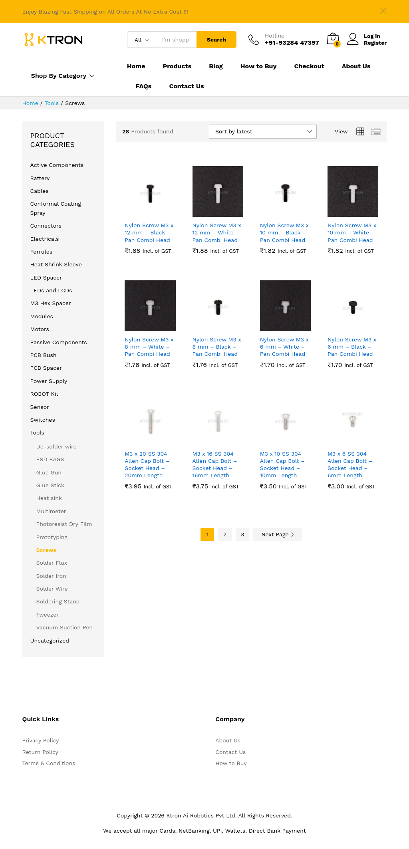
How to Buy (258, 66)
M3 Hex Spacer (50, 303)
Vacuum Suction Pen (64, 627)
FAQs (144, 86)
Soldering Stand (58, 601)
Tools (37, 432)
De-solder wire (56, 446)
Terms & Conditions (48, 763)
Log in (363, 36)
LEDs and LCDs (51, 290)
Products (177, 66)
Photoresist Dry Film (64, 524)
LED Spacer (46, 277)
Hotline (274, 35)
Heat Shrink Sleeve (56, 264)
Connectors (46, 225)
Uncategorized (49, 640)
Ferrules (41, 251)
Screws (46, 550)
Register (375, 43)
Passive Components (58, 342)
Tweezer (47, 614)
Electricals (44, 239)
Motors (39, 329)
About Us (356, 66)
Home (136, 66)
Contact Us (186, 86)
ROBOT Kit (44, 394)
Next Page (277, 534)
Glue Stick (50, 485)
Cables (39, 191)
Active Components (57, 165)
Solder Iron (51, 576)
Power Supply (49, 381)
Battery (40, 178)
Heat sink (49, 498)
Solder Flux (52, 562)
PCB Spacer (46, 368)
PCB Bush (43, 355)
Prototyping (52, 537)
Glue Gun (49, 472)
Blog (216, 66)
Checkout (309, 66)
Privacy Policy (40, 740)
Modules (41, 316)
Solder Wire (52, 588)
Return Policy (40, 752)
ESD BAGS (50, 459)
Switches (42, 420)
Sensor (39, 407)
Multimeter (51, 511)
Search (216, 39)
